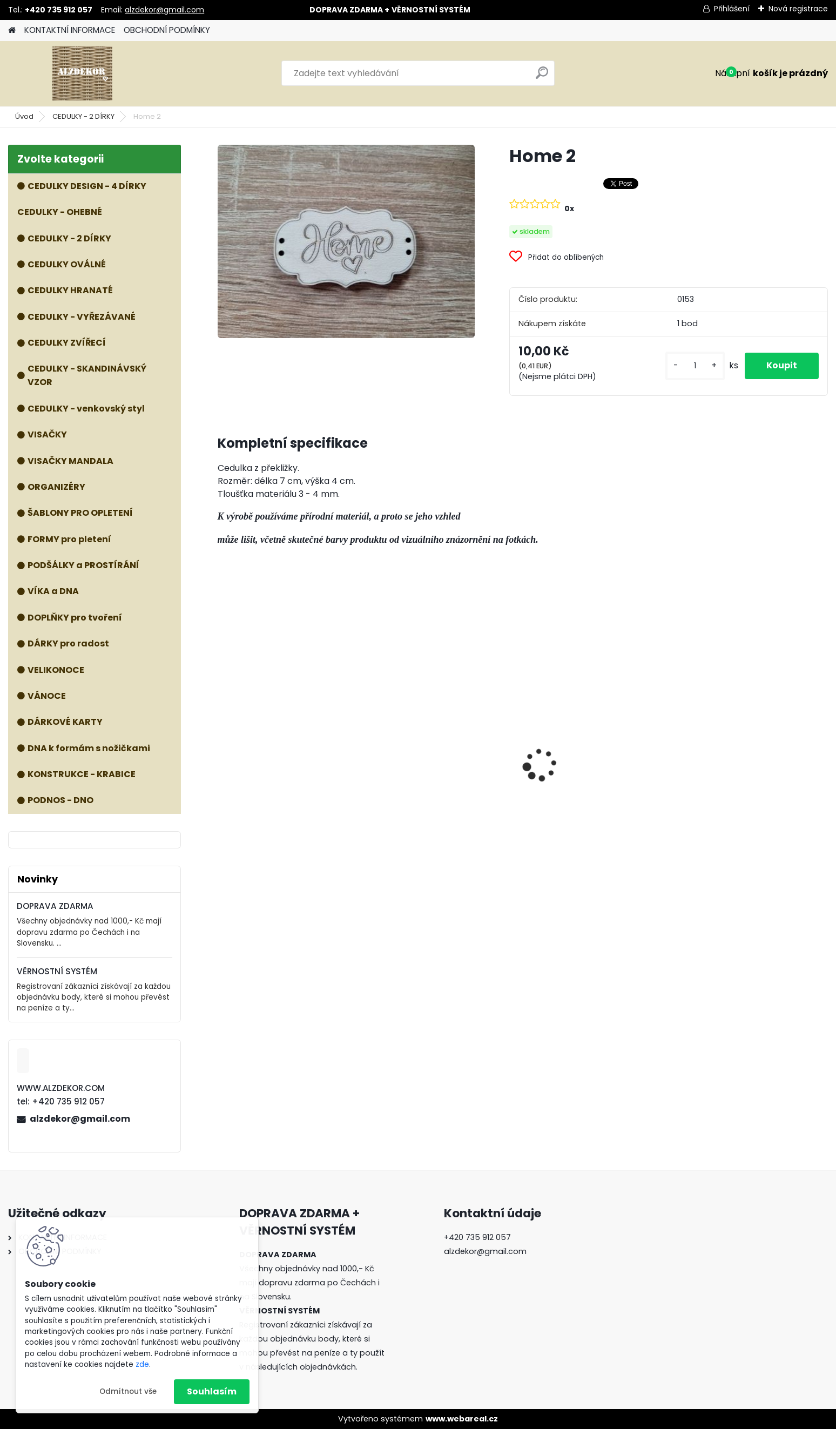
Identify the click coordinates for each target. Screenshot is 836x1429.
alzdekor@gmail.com (164, 9)
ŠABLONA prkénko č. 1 (577, 780)
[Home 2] (346, 241)
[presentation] (223, 746)
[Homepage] (12, 30)
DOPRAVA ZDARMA (55, 906)
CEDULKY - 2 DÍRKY (83, 116)
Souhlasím (212, 1391)
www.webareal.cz (462, 1418)
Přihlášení (732, 8)
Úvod (24, 116)
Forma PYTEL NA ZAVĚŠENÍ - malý (437, 787)
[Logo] (82, 73)
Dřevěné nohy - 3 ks (730, 774)
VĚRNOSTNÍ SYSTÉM (57, 971)
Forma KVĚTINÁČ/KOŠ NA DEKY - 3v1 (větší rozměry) (289, 735)
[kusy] (695, 365)
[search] (542, 76)
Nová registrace (798, 8)
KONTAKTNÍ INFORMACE (69, 30)
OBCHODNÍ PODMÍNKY (167, 30)
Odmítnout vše (128, 1391)
